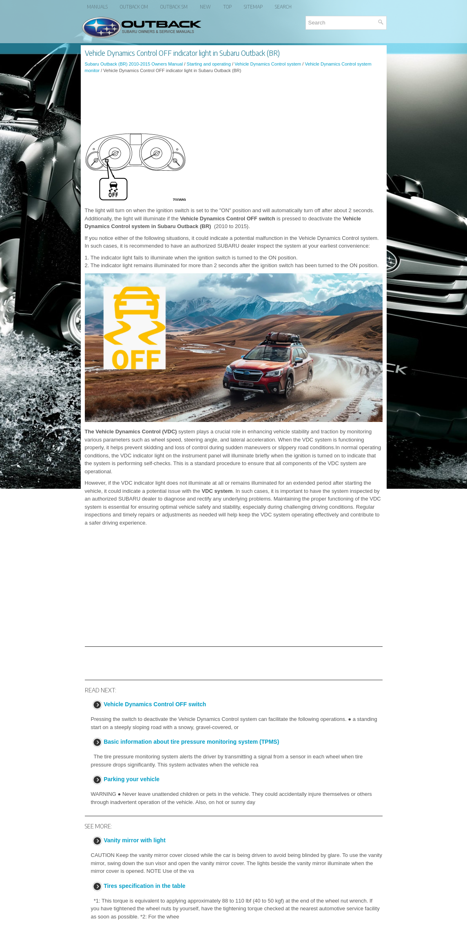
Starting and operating (209, 64)
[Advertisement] (234, 102)
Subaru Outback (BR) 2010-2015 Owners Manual (134, 64)
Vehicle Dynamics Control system (268, 64)
